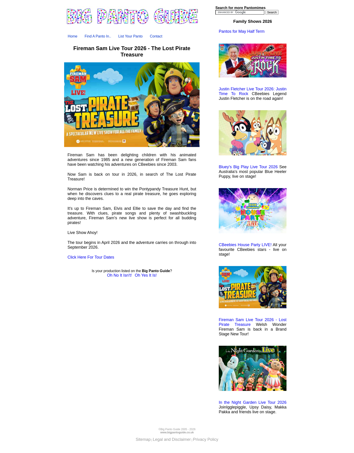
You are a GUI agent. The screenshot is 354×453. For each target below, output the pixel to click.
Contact (156, 36)
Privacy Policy (205, 439)
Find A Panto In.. (98, 36)
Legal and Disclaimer (172, 439)
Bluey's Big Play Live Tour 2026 (252, 139)
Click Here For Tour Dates (91, 257)
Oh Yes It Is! (146, 275)
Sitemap (143, 439)
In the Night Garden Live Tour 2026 (252, 375)
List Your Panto (130, 36)
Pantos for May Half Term (242, 31)
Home (72, 36)
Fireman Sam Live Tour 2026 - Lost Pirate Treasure (252, 296)
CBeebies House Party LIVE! (252, 217)
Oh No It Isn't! (119, 275)
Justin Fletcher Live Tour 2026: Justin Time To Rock (252, 70)
